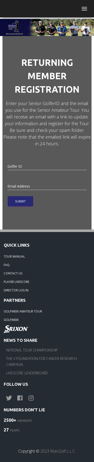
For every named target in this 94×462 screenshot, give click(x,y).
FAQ (7, 265)
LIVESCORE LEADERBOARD (27, 373)
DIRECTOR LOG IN (16, 290)
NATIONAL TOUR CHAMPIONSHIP (32, 350)
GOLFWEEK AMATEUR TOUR (23, 311)
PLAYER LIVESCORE (16, 282)
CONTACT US (13, 273)
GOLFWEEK (11, 320)
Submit (20, 201)
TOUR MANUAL (14, 256)
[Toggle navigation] (84, 9)
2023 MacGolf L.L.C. (58, 451)
